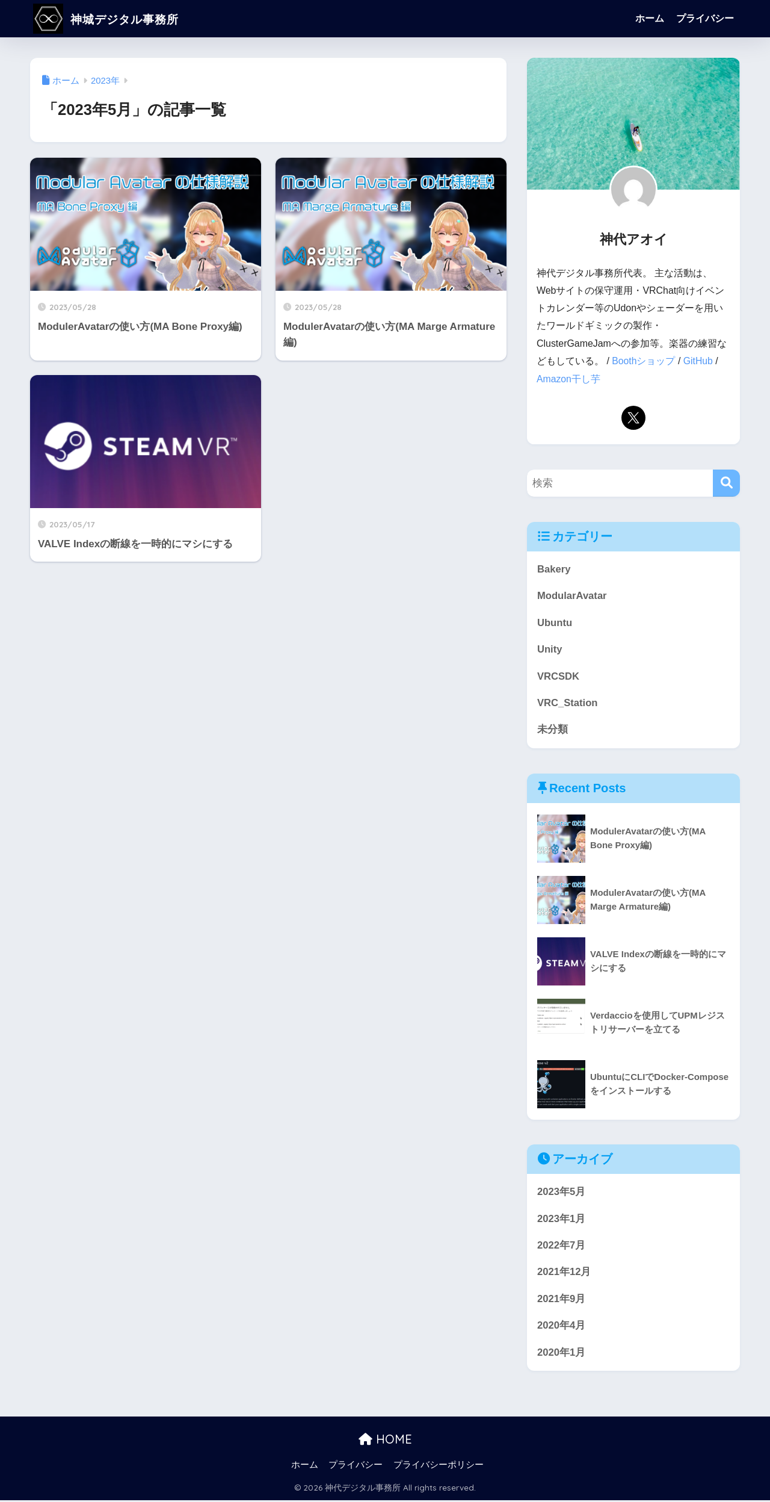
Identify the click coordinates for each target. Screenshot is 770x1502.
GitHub (698, 361)
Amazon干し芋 (568, 378)
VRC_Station (568, 703)
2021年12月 (564, 1273)
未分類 (552, 730)
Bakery (554, 568)
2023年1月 (561, 1219)
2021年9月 (561, 1300)
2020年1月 (561, 1353)
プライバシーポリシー (438, 1466)
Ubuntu (555, 622)
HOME (385, 1440)
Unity (549, 649)
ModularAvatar (572, 595)
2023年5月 (561, 1192)
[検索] (726, 482)
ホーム (649, 18)
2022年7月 (561, 1246)
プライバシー (705, 18)
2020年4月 (561, 1327)
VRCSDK (558, 675)
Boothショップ (644, 361)
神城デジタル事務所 (118, 18)
